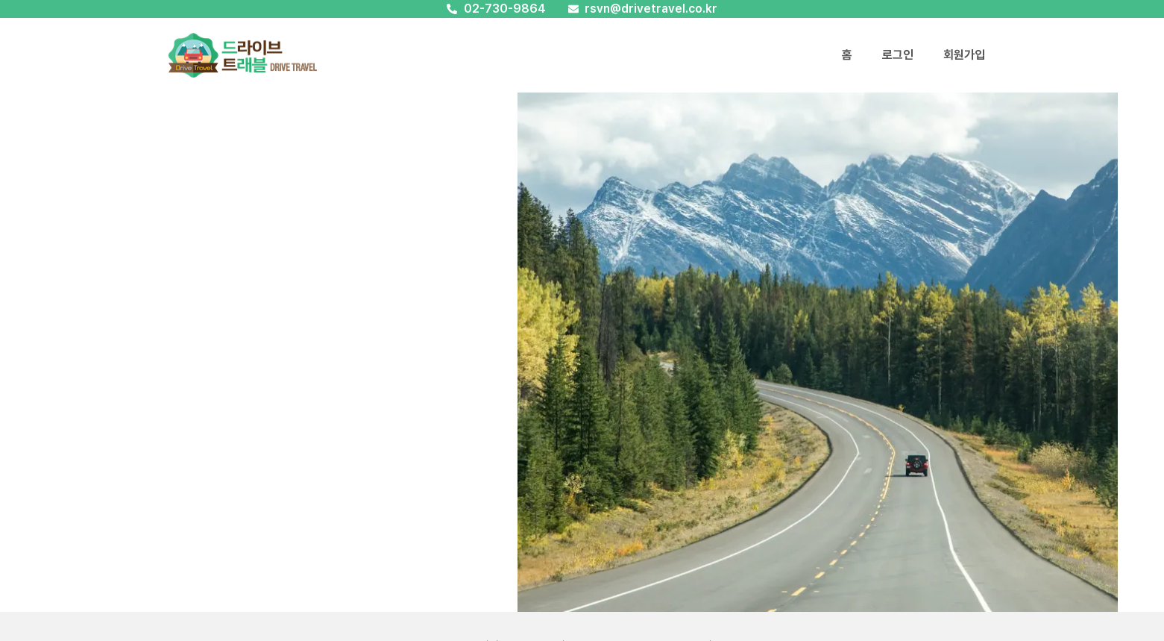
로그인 (897, 55)
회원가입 (964, 55)
